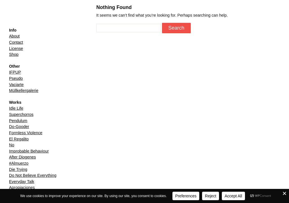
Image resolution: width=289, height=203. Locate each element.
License (16, 48)
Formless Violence (25, 133)
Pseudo (16, 78)
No (11, 145)
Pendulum (18, 120)
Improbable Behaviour (29, 151)
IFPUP (15, 72)
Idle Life (16, 108)
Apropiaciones (22, 187)
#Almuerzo (19, 163)
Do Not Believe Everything (32, 175)
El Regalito (19, 139)
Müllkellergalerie (23, 90)
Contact (16, 42)
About (14, 36)
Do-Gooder (19, 126)
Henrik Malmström (30, 16)
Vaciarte (16, 84)
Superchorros (21, 114)
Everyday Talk (21, 181)
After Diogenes (22, 157)
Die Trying (18, 169)
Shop (14, 54)
